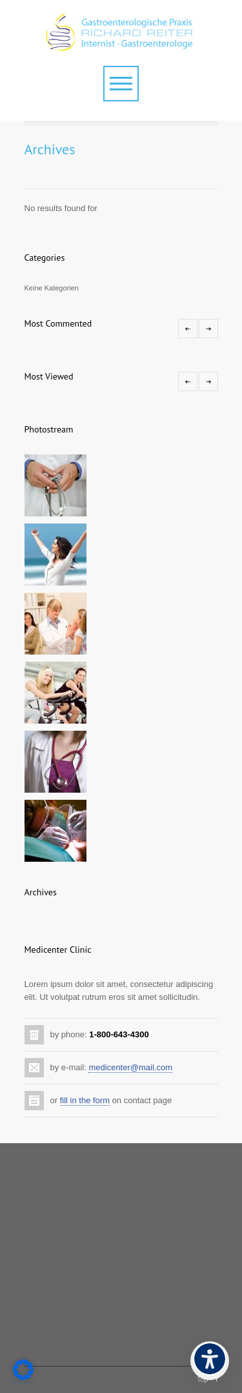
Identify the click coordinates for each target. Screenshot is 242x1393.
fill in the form (85, 1100)
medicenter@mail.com (130, 1067)
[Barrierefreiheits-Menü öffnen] (209, 1360)
